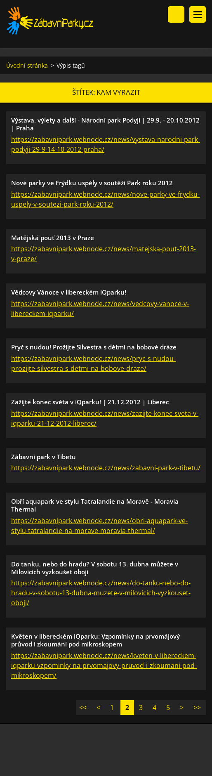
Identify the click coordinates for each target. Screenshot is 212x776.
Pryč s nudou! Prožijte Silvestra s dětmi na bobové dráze (94, 347)
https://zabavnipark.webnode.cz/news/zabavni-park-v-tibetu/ (105, 467)
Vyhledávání (176, 14)
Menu (197, 14)
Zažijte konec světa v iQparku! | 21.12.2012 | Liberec (90, 402)
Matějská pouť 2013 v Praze (52, 238)
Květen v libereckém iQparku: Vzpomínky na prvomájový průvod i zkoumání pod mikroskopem (95, 640)
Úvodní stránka (27, 65)
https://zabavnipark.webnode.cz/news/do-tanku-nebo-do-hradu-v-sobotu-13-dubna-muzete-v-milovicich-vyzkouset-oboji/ (101, 592)
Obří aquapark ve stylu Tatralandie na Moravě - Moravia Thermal (95, 505)
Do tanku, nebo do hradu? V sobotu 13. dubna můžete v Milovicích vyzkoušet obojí (94, 568)
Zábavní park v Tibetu (43, 457)
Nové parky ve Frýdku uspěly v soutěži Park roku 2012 (92, 183)
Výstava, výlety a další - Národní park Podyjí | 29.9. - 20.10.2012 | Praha (105, 124)
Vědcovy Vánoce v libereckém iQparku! (68, 292)
